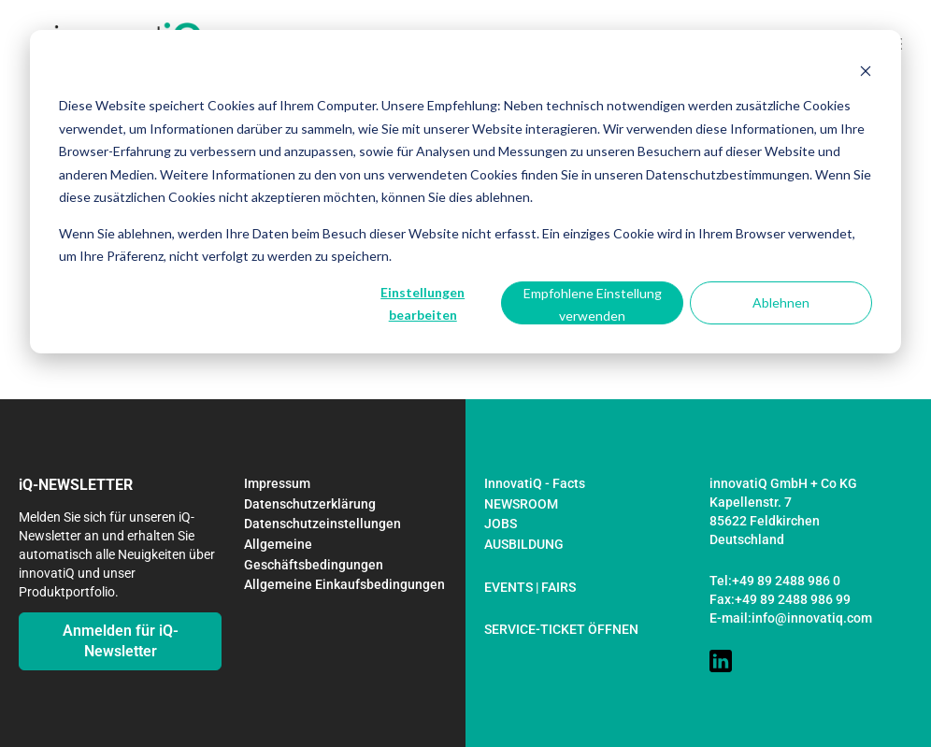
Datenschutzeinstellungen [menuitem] (322, 523)
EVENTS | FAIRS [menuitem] (530, 587)
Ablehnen (780, 302)
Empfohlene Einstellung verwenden (592, 304)
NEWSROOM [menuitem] (521, 503)
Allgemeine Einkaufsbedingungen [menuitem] (344, 584)
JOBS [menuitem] (500, 523)
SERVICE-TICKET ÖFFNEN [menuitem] (561, 629)
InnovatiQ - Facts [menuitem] (534, 483)
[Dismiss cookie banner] (865, 70)
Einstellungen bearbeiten (422, 303)
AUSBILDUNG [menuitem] (524, 544)
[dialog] (465, 191)
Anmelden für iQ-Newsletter (121, 641)
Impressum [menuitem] (277, 483)
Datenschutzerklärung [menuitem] (310, 503)
